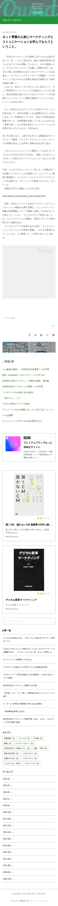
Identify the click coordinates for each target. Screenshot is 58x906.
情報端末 (9, 738)
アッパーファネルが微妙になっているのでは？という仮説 (29, 409)
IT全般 (38, 738)
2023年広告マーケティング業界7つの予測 (20, 685)
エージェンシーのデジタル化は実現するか (22, 421)
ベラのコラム (29, 758)
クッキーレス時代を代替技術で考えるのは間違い (23, 704)
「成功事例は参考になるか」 (14, 711)
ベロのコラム (29, 753)
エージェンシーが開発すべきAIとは (17, 659)
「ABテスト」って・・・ (14, 398)
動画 (7, 743)
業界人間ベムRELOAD (12, 20)
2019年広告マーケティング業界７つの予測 (22, 386)
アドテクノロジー (24, 743)
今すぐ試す (37, 12)
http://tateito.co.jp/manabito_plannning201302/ (23, 196)
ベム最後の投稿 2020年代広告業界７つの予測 (25, 369)
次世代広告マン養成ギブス (17, 748)
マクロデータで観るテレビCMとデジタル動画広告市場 (25, 667)
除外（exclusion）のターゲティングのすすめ (23, 375)
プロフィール (31, 763)
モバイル (24, 738)
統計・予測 (40, 748)
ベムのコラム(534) (8, 318)
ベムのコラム (12, 763)
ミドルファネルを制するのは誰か (18, 392)
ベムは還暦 (7, 415)
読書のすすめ (11, 758)
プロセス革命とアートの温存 (16, 404)
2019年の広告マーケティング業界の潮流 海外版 (25, 381)
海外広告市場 (11, 753)
